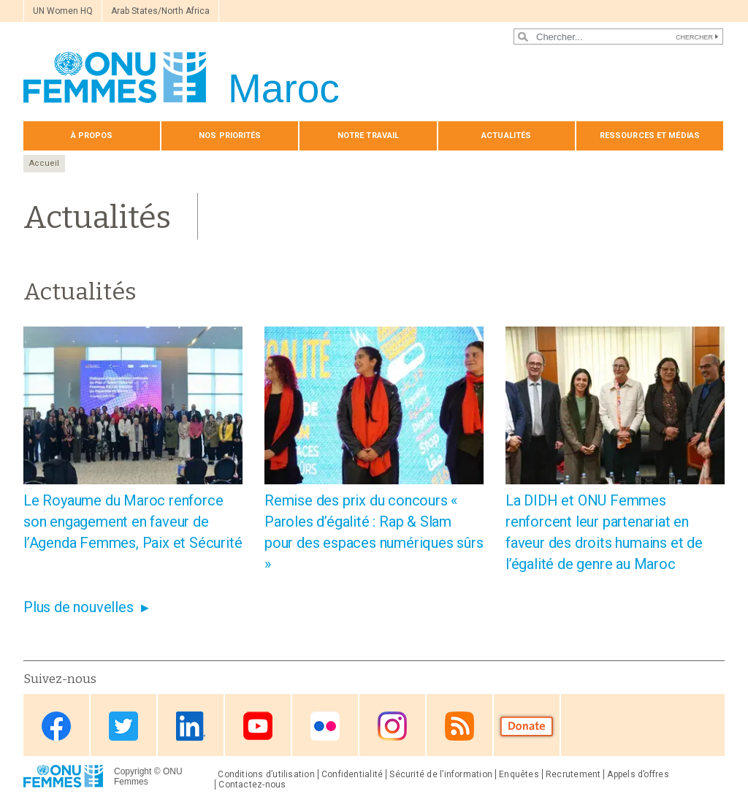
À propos (92, 135)
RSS (459, 726)
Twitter (123, 726)
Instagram (392, 726)
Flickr (325, 726)
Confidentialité (352, 774)
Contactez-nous (252, 784)
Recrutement (573, 774)
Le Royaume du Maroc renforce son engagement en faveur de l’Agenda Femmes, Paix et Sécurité (132, 522)
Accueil (44, 163)
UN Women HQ (63, 11)
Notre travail (368, 135)
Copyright (132, 771)
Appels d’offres (637, 774)
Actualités (506, 135)
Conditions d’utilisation (266, 774)
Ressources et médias (650, 135)
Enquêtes (519, 774)
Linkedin (191, 726)
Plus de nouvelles (78, 607)
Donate (527, 726)
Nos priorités (230, 135)
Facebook (56, 726)
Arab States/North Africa (160, 11)
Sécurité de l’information (440, 774)
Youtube (258, 726)
